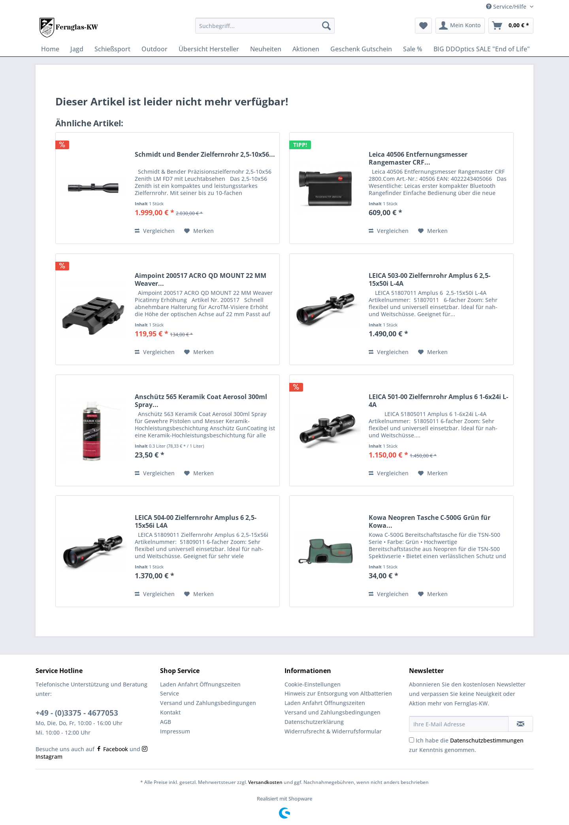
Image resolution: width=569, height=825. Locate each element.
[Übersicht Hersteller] (209, 48)
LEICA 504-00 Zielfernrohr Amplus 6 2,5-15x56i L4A (195, 521)
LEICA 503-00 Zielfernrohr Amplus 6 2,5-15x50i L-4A (429, 279)
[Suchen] (326, 26)
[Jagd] (77, 48)
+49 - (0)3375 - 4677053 (77, 713)
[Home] (50, 48)
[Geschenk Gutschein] (361, 48)
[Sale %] (413, 48)
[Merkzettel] (423, 26)
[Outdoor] (154, 48)
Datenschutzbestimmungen (487, 740)
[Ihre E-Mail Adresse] (459, 724)
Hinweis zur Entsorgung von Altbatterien (338, 693)
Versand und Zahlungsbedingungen (208, 703)
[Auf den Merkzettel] (199, 231)
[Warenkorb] (510, 26)
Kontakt (170, 712)
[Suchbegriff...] (265, 26)
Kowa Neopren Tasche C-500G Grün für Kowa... (429, 521)
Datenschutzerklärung (314, 722)
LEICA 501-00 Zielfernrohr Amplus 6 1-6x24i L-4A (438, 401)
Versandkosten (265, 782)
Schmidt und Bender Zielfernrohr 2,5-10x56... (205, 154)
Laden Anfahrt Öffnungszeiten (200, 684)
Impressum (175, 731)
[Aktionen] (306, 48)
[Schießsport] (112, 48)
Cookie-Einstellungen (312, 684)
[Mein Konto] (460, 26)
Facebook (112, 749)
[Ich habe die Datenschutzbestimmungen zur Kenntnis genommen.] (411, 739)
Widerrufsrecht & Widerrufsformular (333, 731)
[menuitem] (265, 29)
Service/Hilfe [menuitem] (507, 6)
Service (169, 693)
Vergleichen (155, 230)
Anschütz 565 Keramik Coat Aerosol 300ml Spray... (201, 401)
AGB (165, 722)
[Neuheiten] (266, 48)
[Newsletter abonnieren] (520, 724)
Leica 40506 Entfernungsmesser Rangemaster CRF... (418, 158)
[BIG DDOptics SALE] (481, 48)
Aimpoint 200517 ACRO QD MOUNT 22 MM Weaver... (200, 279)
